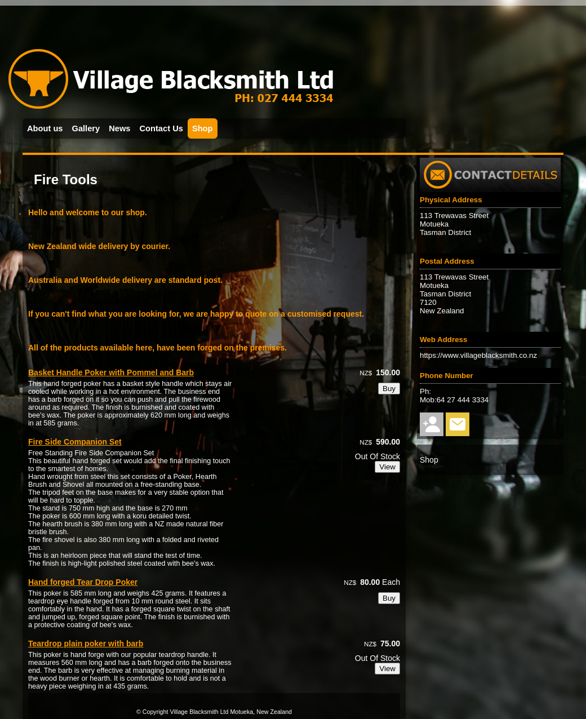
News (119, 128)
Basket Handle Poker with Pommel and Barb (111, 372)
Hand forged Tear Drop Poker (82, 582)
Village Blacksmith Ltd (199, 711)
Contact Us (161, 128)
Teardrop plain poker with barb (85, 643)
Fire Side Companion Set (75, 441)
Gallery (86, 128)
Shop (202, 128)
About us (45, 128)
